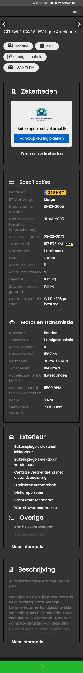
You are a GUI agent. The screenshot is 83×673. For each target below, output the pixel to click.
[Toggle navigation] (74, 11)
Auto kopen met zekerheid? (41, 128)
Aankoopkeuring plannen (42, 138)
